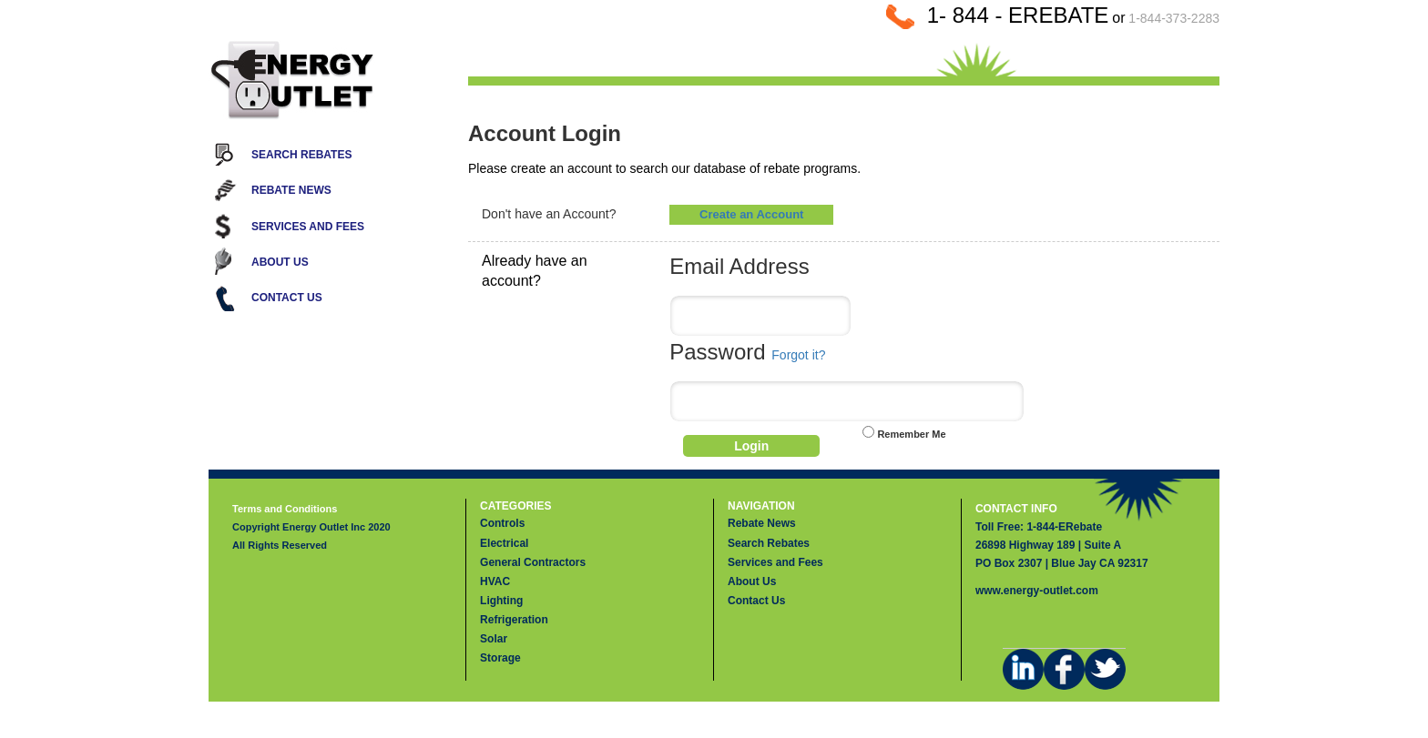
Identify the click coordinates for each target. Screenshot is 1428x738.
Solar (493, 638)
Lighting (501, 600)
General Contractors (533, 562)
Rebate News (291, 190)
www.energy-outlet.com (1036, 590)
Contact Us (286, 297)
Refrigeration (514, 619)
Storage (500, 658)
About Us (280, 262)
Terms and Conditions (284, 508)
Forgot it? (798, 355)
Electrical (504, 543)
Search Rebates (301, 154)
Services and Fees (307, 226)
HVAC (495, 581)
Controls (502, 523)
